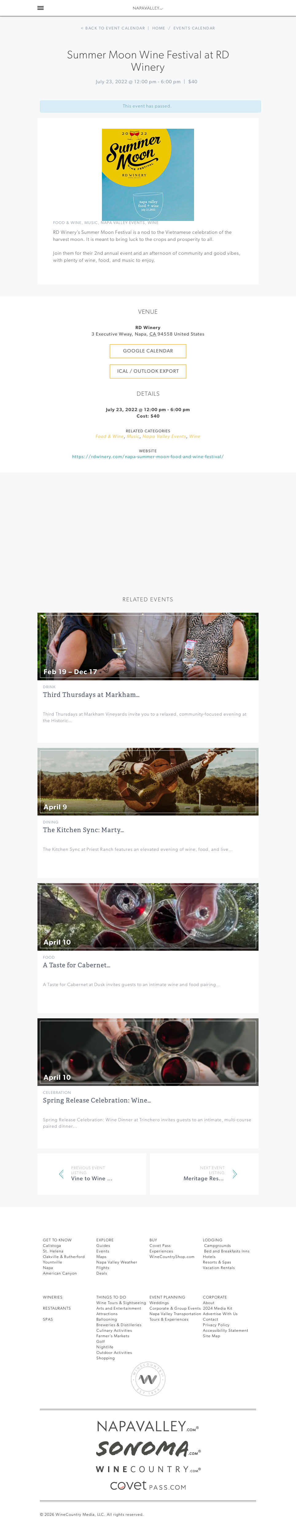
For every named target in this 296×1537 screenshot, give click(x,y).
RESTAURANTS (57, 1309)
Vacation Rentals (219, 1268)
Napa (48, 1268)
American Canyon (60, 1274)
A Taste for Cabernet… (77, 965)
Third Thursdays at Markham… (91, 695)
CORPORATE (215, 1297)
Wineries (53, 1297)
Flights (102, 1268)
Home (159, 28)
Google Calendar (148, 351)
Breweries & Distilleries (119, 1325)
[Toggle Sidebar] (40, 8)
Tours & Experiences (169, 1320)
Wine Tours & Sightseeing (121, 1303)
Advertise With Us (220, 1314)
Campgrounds (217, 1246)
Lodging (213, 1240)
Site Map (211, 1336)
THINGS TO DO (111, 1297)
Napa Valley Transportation (175, 1314)
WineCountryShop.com (172, 1257)
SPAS (48, 1320)
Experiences (161, 1251)
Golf (100, 1342)
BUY (153, 1240)
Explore (105, 1240)
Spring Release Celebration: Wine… (97, 1100)
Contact (210, 1320)
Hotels (209, 1257)
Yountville (52, 1262)
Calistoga (52, 1246)
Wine (153, 223)
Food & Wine (67, 223)
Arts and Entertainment (118, 1309)
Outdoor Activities (114, 1353)
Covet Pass (160, 1246)
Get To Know (57, 1240)
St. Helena (53, 1251)
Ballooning (106, 1320)
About (209, 1303)
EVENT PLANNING (167, 1297)
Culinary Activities (114, 1331)
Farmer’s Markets (112, 1336)
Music (91, 223)
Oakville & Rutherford (64, 1257)
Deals (101, 1274)
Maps (101, 1257)
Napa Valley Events (123, 223)
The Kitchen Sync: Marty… (83, 830)
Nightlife (105, 1347)
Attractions (107, 1314)
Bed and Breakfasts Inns (226, 1251)
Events (102, 1251)
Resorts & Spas (217, 1262)
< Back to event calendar (113, 28)
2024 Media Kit (217, 1309)
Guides (103, 1246)
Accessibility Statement (225, 1331)
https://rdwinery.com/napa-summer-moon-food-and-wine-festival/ (148, 457)
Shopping (105, 1358)
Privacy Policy (216, 1325)
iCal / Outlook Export (148, 371)
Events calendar (194, 28)
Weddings (159, 1303)
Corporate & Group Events (175, 1309)
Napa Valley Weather (116, 1262)
